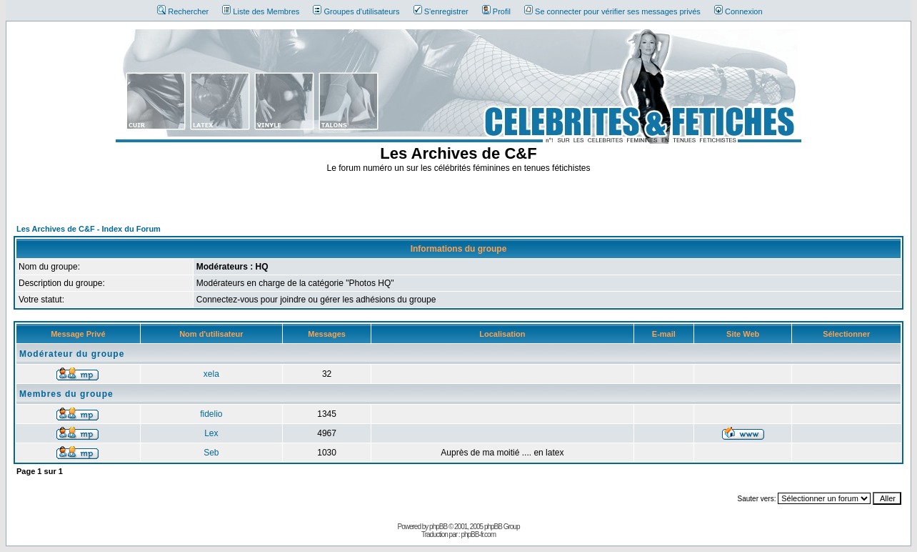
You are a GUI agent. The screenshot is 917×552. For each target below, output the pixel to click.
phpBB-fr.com (478, 534)
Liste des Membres (260, 11)
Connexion (738, 11)
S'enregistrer (441, 11)
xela (211, 374)
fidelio (211, 414)
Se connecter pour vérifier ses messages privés (612, 11)
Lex (211, 433)
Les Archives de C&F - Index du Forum (88, 229)
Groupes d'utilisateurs (356, 11)
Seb (211, 453)
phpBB (438, 527)
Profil (496, 11)
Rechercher (183, 11)
